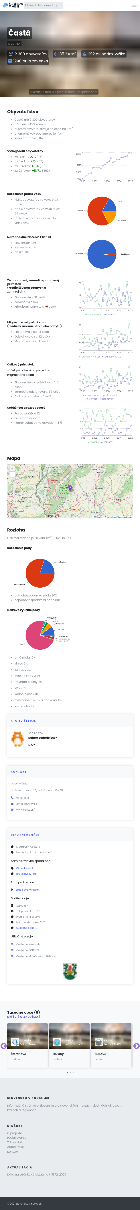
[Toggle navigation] (134, 5)
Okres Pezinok (25, 868)
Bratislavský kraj (26, 874)
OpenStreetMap (114, 517)
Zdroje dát (14, 1142)
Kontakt (12, 1152)
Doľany (58, 1054)
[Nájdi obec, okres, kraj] (43, 5)
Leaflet (98, 517)
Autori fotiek (16, 1147)
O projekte (14, 1133)
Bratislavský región (28, 890)
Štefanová (18, 1054)
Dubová (100, 1054)
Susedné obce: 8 (26, 928)
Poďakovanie (16, 1138)
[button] (70, 488)
